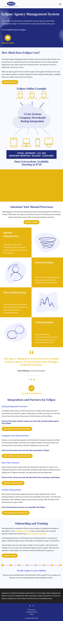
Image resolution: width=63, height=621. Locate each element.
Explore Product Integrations (15, 513)
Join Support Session (31, 612)
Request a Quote (9, 82)
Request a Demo (31, 222)
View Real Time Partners (13, 483)
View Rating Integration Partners (16, 429)
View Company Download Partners (17, 456)
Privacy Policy (31, 610)
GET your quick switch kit (31, 389)
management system (22, 531)
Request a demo (8, 39)
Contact (31, 614)
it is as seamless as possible (36, 534)
